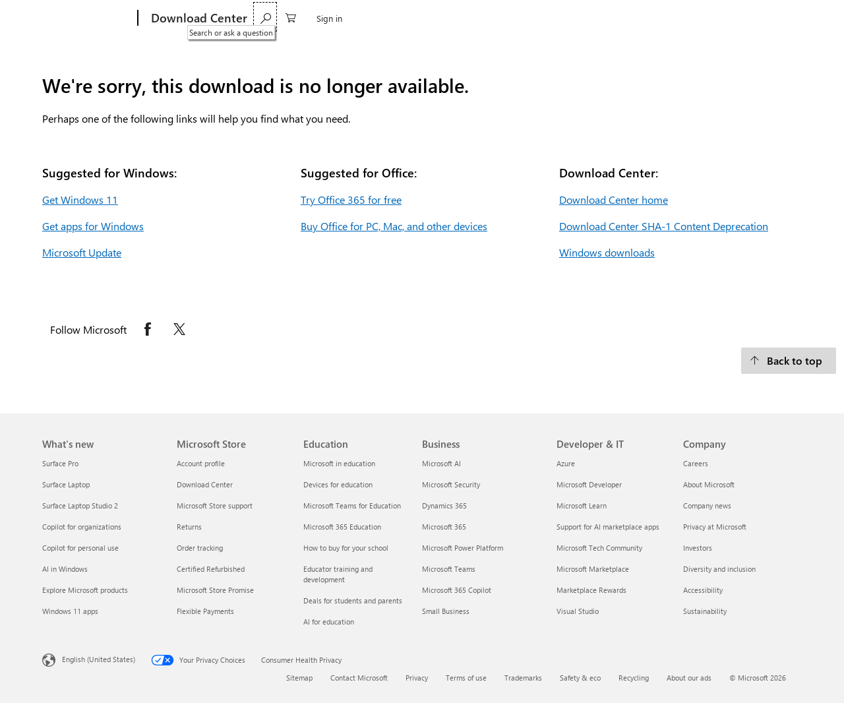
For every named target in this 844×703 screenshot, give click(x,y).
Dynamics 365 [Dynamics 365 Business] (444, 505)
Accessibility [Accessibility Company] (703, 590)
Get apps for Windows (93, 226)
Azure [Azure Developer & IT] (566, 463)
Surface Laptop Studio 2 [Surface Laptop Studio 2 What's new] (80, 505)
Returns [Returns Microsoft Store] (189, 527)
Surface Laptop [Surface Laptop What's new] (66, 484)
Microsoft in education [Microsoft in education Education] (339, 463)
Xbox (501, 18)
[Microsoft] (87, 18)
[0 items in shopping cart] (747, 16)
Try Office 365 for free (351, 199)
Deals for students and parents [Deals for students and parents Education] (352, 600)
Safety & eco (580, 678)
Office (319, 18)
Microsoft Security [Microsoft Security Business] (451, 484)
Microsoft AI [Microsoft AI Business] (441, 463)
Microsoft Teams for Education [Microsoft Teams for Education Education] (352, 505)
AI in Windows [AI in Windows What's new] (65, 569)
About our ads (689, 678)
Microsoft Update (81, 252)
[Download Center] (197, 18)
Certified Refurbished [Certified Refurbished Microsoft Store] (211, 569)
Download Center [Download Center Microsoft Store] (205, 484)
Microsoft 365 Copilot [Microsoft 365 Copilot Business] (456, 590)
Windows (275, 18)
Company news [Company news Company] (707, 505)
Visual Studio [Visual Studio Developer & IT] (578, 611)
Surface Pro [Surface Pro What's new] (60, 463)
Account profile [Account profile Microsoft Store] (201, 463)
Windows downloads (607, 252)
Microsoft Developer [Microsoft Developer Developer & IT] (589, 484)
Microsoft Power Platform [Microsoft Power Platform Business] (462, 548)
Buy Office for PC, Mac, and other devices (394, 226)
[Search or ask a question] (721, 17)
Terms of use (466, 678)
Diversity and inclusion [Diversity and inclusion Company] (719, 569)
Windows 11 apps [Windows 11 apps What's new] (70, 611)
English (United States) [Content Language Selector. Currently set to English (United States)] (98, 659)
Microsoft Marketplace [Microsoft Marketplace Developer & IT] (593, 569)
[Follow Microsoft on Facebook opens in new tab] (147, 329)
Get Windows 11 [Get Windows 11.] (80, 199)
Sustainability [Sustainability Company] (705, 611)
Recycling (633, 678)
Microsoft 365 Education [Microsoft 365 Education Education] (342, 527)
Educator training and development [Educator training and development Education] (338, 574)
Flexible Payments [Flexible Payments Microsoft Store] (205, 611)
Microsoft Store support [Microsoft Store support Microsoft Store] (215, 505)
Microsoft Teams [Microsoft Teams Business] (448, 569)
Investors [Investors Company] (697, 548)
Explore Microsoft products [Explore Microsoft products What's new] (85, 590)
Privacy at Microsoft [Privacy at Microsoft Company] (714, 527)
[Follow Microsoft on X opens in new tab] (179, 329)
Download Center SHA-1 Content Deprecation (663, 226)
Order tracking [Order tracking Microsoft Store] (200, 548)
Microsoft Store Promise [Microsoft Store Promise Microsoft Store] (215, 590)
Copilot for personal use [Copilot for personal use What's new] (80, 548)
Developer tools (446, 18)
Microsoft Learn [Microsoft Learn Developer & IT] (582, 505)
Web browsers (373, 18)
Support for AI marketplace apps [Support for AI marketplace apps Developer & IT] (608, 527)
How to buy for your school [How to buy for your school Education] (345, 548)
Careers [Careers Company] (695, 463)
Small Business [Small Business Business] (445, 611)
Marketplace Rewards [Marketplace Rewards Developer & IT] (591, 590)
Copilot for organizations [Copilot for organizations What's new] (81, 527)
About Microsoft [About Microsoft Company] (709, 484)
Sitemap (299, 678)
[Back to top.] (788, 361)
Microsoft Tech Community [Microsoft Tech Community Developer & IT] (599, 548)
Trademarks (523, 678)
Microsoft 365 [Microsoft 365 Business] (444, 527)
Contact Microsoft (359, 678)
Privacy (417, 678)
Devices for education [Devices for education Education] (338, 484)
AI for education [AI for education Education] (328, 622)
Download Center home (613, 199)
